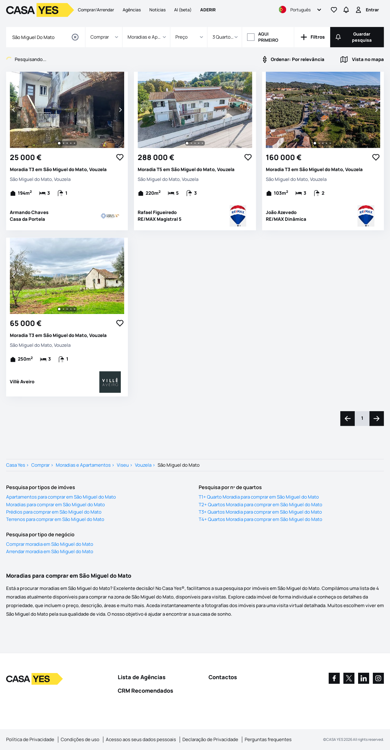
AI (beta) (183, 10)
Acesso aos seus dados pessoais (141, 739)
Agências (132, 10)
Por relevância (292, 59)
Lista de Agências (142, 677)
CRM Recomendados (145, 690)
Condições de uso (80, 739)
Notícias (157, 10)
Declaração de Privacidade (210, 739)
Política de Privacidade (30, 739)
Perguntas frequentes (268, 739)
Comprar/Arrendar (96, 10)
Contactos (222, 677)
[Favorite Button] (120, 157)
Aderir (208, 10)
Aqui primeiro (268, 37)
